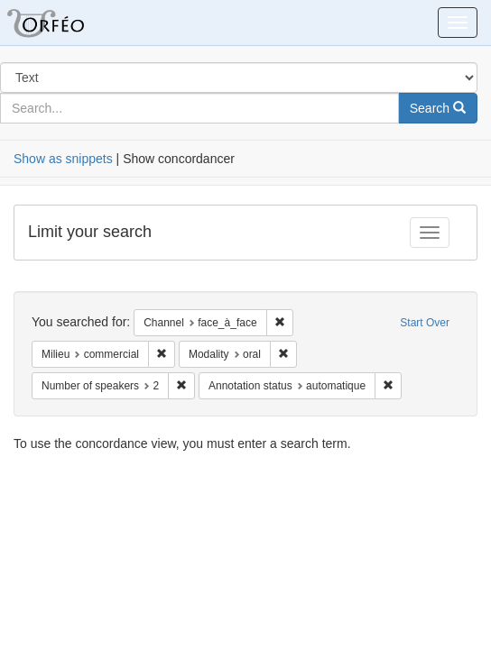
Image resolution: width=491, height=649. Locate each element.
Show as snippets (63, 158)
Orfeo (67, 22)
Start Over (424, 322)
